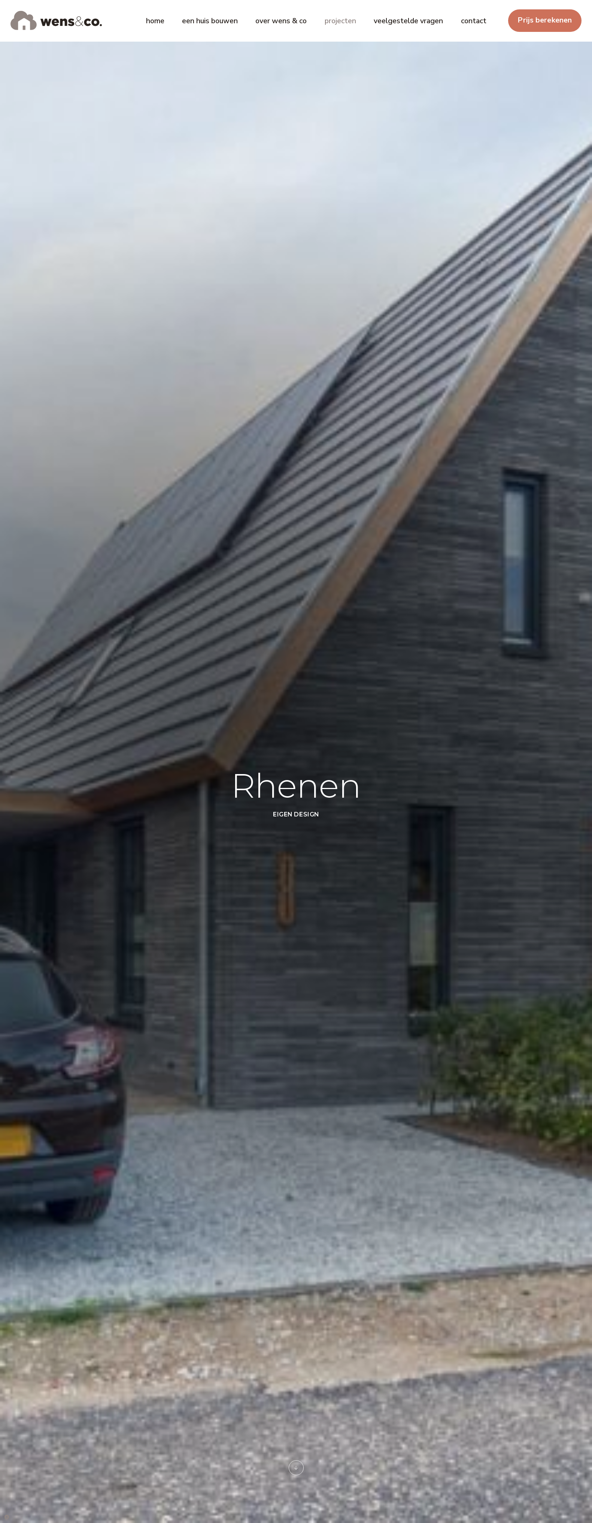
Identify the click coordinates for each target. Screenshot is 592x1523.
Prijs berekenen (544, 20)
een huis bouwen (210, 21)
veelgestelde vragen (408, 21)
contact (473, 21)
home (155, 21)
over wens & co (281, 21)
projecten (340, 21)
